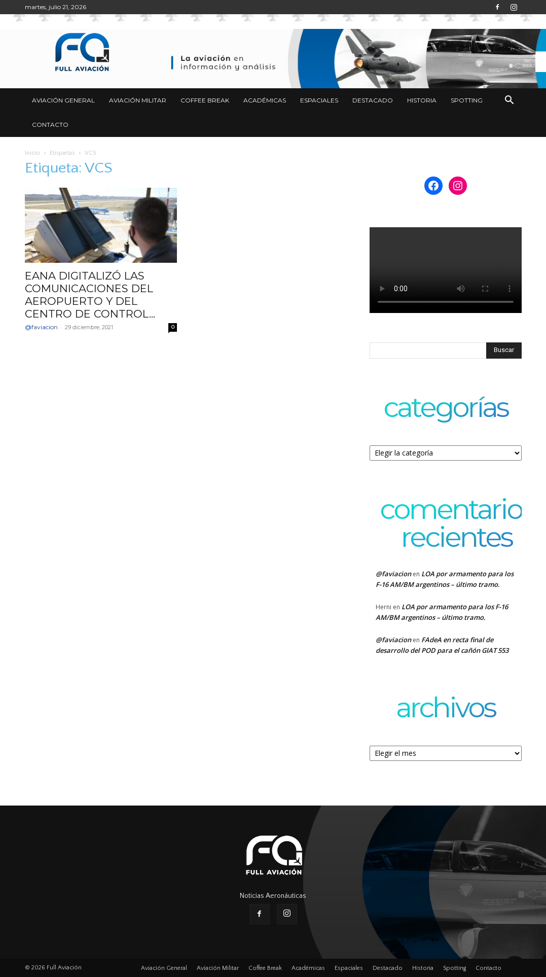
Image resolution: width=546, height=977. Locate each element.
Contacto (50, 124)
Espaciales (319, 100)
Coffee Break (204, 100)
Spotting (467, 100)
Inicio (32, 153)
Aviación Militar (137, 100)
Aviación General (63, 100)
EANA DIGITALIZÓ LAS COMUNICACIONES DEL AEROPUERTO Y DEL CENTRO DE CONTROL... (90, 294)
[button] (509, 101)
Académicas (264, 100)
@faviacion (41, 327)
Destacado (372, 100)
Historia (421, 100)
